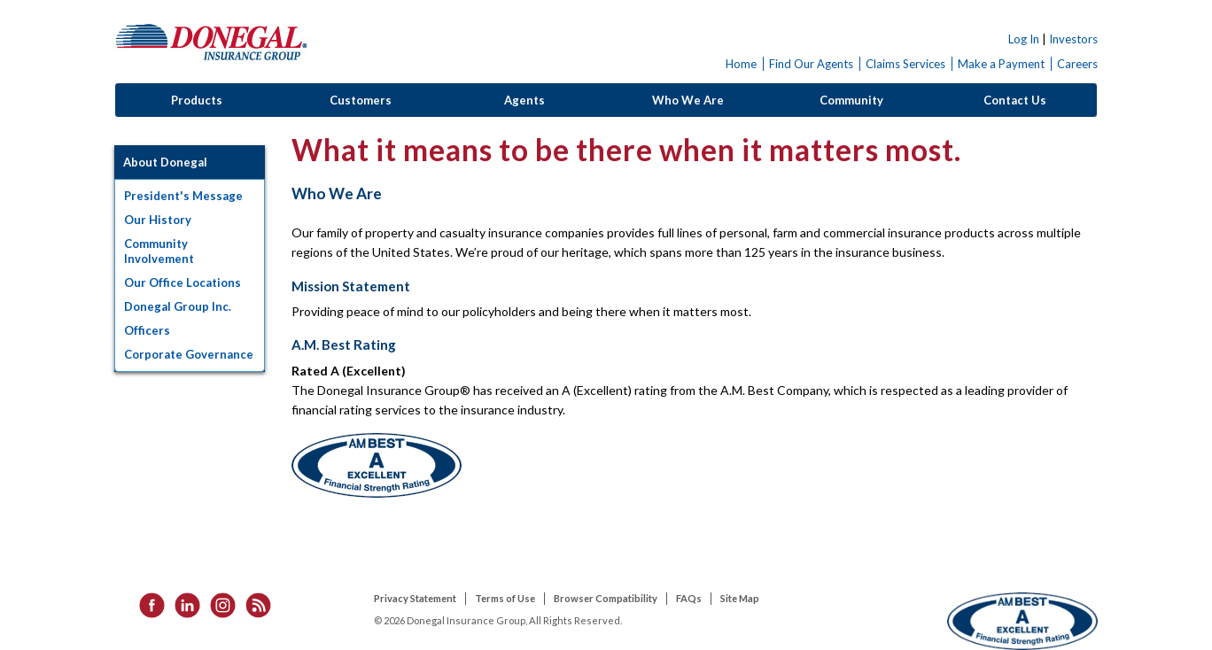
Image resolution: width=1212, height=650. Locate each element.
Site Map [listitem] (739, 598)
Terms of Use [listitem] (505, 598)
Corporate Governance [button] (188, 354)
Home (741, 64)
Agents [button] (524, 100)
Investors (1073, 39)
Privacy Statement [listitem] (415, 598)
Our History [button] (157, 220)
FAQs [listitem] (689, 598)
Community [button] (851, 100)
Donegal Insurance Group (211, 41)
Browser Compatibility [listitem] (605, 598)
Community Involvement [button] (159, 251)
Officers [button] (147, 330)
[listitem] (146, 604)
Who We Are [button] (688, 100)
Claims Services (905, 64)
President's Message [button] (183, 196)
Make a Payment (1001, 64)
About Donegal (165, 162)
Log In (1023, 39)
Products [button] (196, 100)
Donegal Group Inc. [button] (177, 306)
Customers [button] (361, 100)
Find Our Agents (811, 64)
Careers (1077, 64)
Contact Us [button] (1014, 100)
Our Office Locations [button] (182, 282)
